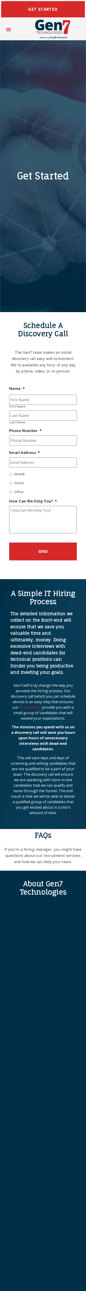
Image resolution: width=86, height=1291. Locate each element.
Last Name (17, 422)
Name (17, 388)
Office (19, 492)
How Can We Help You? (33, 501)
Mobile (19, 474)
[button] (8, 29)
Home (19, 483)
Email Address (24, 452)
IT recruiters (30, 707)
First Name (17, 406)
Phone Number (25, 430)
